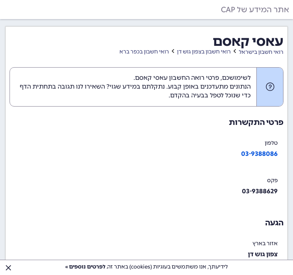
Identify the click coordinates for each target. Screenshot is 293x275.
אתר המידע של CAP (255, 9)
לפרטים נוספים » (85, 267)
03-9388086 (259, 153)
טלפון (271, 143)
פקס (272, 180)
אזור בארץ (265, 243)
